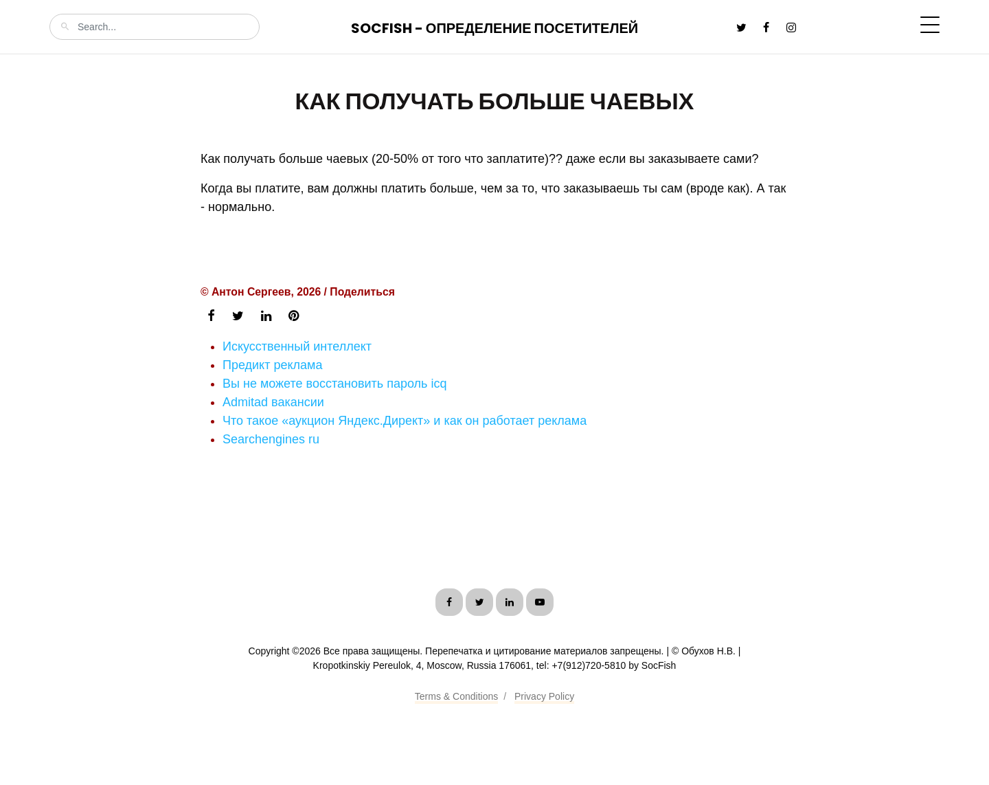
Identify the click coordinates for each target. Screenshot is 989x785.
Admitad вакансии (273, 402)
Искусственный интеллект (297, 346)
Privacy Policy (544, 696)
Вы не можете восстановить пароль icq (334, 383)
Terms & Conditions (456, 696)
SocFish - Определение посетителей (494, 28)
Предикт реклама (272, 365)
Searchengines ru (271, 439)
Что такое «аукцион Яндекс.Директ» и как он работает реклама (405, 421)
